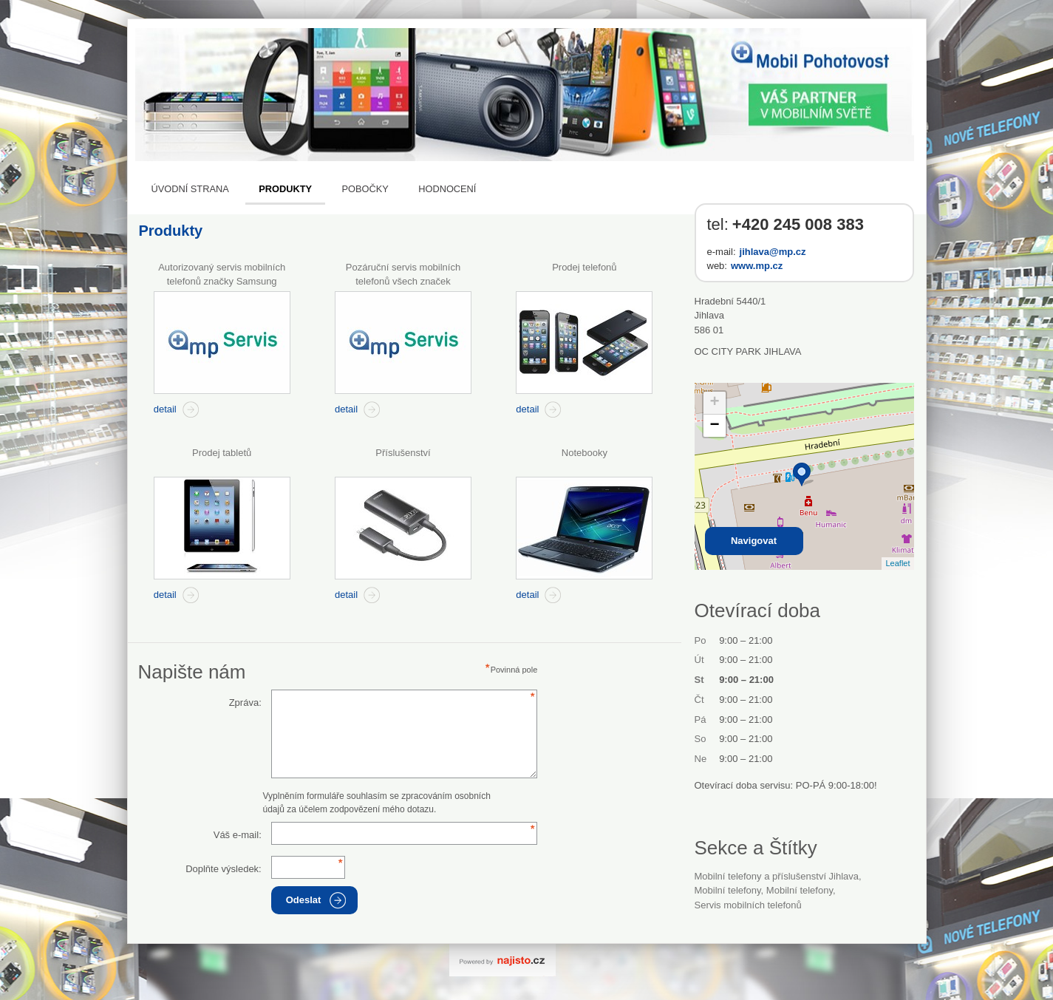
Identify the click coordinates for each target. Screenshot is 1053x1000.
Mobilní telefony (728, 890)
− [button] (714, 426)
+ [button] (714, 403)
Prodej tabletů (221, 452)
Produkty (285, 188)
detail (165, 409)
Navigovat (754, 540)
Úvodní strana (190, 188)
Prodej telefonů (584, 267)
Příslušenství (402, 452)
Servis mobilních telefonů (748, 905)
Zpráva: (245, 702)
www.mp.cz (757, 265)
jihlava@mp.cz (773, 251)
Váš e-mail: (238, 834)
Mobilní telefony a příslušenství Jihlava (777, 876)
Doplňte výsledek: (223, 868)
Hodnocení (447, 188)
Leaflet (897, 563)
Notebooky (584, 452)
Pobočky (364, 188)
